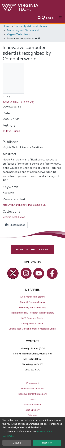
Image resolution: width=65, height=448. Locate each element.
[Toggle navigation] (60, 17)
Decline (17, 442)
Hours (32, 399)
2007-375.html (18, 102)
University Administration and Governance (31, 26)
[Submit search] (39, 18)
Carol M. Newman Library (32, 302)
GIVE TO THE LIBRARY (32, 249)
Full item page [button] (15, 225)
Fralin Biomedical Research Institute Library (32, 312)
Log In (50, 18)
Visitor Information (32, 404)
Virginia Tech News (18, 34)
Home (6, 26)
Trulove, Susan (11, 131)
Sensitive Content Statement (32, 394)
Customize (8, 436)
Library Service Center (32, 323)
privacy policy (44, 431)
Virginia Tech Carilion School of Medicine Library (32, 328)
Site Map (32, 415)
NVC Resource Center (32, 318)
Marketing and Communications (24, 30)
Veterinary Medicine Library (32, 307)
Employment (32, 383)
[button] (43, 18)
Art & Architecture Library (32, 296)
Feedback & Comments (32, 388)
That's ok (47, 442)
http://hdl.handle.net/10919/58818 (24, 205)
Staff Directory (32, 410)
